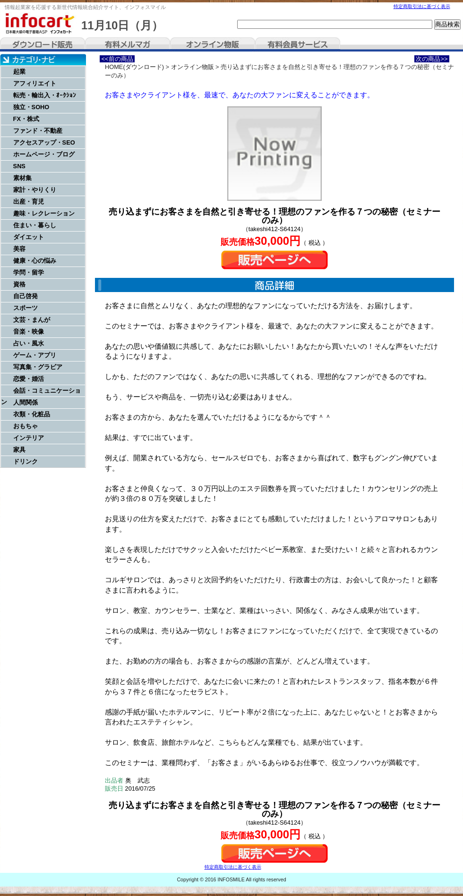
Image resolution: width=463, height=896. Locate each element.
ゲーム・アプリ (34, 355)
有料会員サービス (297, 44)
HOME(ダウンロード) (134, 66)
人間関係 (25, 402)
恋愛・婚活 (28, 378)
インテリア (28, 437)
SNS (19, 166)
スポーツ (25, 307)
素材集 (22, 177)
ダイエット (28, 237)
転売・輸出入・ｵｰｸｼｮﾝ (44, 95)
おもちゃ (25, 426)
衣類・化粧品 (31, 414)
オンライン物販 (212, 44)
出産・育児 (28, 201)
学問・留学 (28, 272)
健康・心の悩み (34, 260)
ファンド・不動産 (37, 130)
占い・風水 (28, 343)
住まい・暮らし (34, 225)
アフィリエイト (34, 83)
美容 (19, 248)
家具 (19, 449)
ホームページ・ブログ (44, 154)
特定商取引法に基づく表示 (422, 6)
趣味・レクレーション (44, 213)
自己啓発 (25, 296)
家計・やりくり (34, 189)
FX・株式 (26, 118)
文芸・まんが (31, 319)
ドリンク (25, 461)
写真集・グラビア (37, 366)
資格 (19, 284)
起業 (19, 71)
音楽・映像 (28, 331)
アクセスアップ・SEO (44, 142)
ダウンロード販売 (42, 44)
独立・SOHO (31, 107)
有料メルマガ (127, 44)
